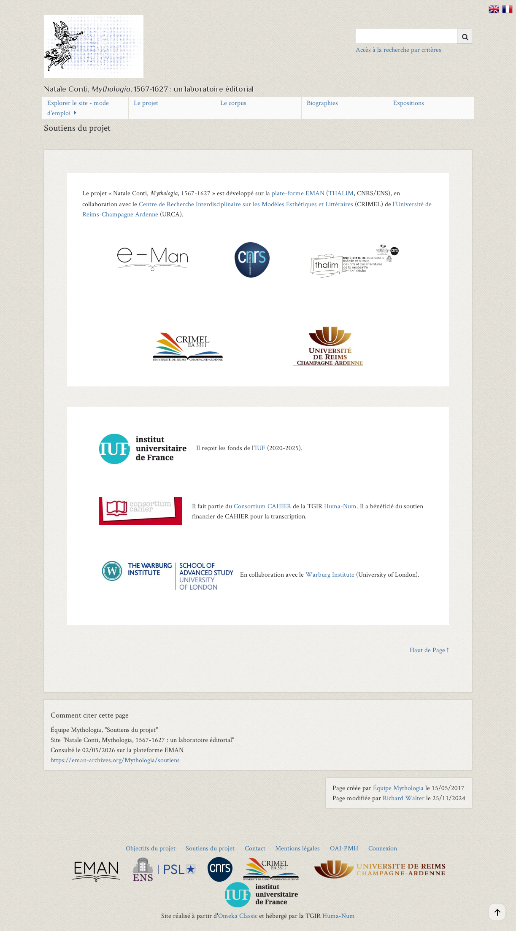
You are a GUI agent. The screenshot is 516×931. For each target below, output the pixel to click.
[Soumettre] (464, 36)
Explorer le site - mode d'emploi (78, 107)
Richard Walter (403, 797)
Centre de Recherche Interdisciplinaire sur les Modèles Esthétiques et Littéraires (246, 204)
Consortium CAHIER (262, 506)
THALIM (341, 193)
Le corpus (233, 102)
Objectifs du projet (151, 848)
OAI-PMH (344, 848)
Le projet (146, 102)
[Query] (414, 36)
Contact (255, 848)
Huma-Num (340, 506)
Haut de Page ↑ (429, 649)
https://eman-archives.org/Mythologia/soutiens (115, 760)
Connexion (382, 848)
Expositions (408, 102)
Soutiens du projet (210, 848)
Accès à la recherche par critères (398, 49)
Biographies (322, 102)
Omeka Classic (237, 915)
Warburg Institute (329, 574)
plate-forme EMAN (298, 193)
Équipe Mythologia (398, 787)
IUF (260, 447)
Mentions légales (297, 848)
